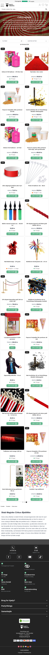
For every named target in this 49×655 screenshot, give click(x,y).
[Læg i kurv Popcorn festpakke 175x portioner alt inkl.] (37, 461)
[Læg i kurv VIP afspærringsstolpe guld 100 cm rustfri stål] (12, 309)
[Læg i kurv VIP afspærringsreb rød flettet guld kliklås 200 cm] (37, 233)
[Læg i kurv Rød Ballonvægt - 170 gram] (12, 271)
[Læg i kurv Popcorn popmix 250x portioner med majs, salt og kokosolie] (37, 158)
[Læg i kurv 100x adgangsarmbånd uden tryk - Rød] (12, 196)
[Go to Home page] (10, 5)
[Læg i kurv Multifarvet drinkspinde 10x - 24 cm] (37, 271)
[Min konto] (40, 5)
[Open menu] (2, 5)
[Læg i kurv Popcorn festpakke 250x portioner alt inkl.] (12, 120)
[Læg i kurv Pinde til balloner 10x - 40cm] (37, 196)
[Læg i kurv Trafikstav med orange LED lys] (12, 461)
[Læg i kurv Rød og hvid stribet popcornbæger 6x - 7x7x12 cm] (12, 423)
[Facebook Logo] (8, 557)
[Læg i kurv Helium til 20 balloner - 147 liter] (12, 158)
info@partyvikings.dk (24, 636)
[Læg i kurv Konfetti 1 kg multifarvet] (37, 499)
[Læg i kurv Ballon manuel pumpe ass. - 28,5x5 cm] (12, 233)
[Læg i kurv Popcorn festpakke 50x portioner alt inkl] (37, 347)
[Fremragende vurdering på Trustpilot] (24, 1)
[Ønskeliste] (43, 5)
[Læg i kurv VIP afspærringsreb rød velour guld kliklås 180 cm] (37, 423)
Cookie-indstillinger (24, 650)
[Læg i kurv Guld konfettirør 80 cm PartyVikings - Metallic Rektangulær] (37, 120)
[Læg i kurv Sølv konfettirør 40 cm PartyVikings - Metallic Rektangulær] (37, 385)
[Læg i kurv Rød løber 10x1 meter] (37, 82)
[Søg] (46, 9)
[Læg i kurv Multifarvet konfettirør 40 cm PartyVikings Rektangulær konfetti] (37, 309)
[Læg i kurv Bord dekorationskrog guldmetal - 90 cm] (12, 499)
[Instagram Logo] (19, 557)
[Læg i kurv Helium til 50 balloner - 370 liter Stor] (12, 82)
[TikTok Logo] (40, 557)
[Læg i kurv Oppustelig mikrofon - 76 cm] (12, 385)
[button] (24, 600)
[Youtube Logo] (30, 557)
